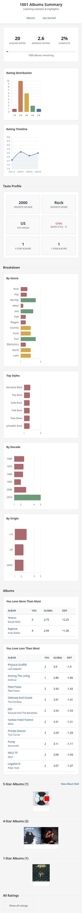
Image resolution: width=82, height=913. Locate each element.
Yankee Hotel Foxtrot (20, 720)
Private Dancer (17, 731)
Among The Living (19, 676)
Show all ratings (18, 905)
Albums (30, 18)
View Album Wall (70, 784)
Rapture (13, 629)
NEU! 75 (13, 753)
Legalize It (14, 764)
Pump (11, 741)
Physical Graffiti (17, 665)
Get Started (49, 18)
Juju (10, 709)
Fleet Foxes (14, 687)
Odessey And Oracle (20, 697)
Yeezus (12, 617)
